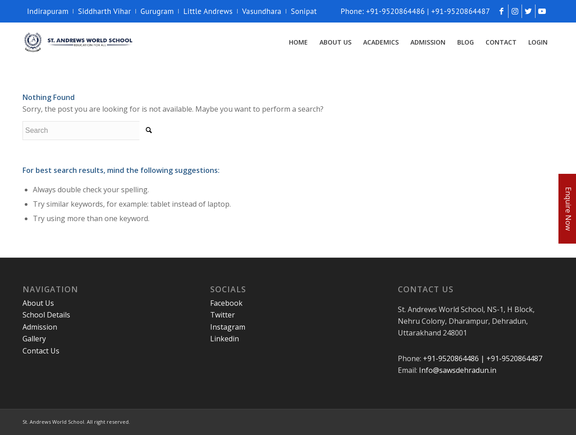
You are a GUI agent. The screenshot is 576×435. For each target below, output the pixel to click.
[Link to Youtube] (542, 11)
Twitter (222, 315)
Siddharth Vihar (104, 11)
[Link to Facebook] (501, 11)
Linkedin (224, 339)
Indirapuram (47, 11)
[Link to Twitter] (528, 11)
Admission (39, 327)
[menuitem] (50, 11)
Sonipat (304, 11)
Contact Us (40, 351)
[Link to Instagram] (515, 11)
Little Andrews (208, 11)
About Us (38, 303)
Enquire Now (568, 209)
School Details (46, 315)
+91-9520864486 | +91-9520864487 (482, 358)
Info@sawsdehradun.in (457, 370)
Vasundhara (261, 11)
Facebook (226, 303)
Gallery (34, 339)
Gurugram (157, 11)
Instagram (227, 327)
